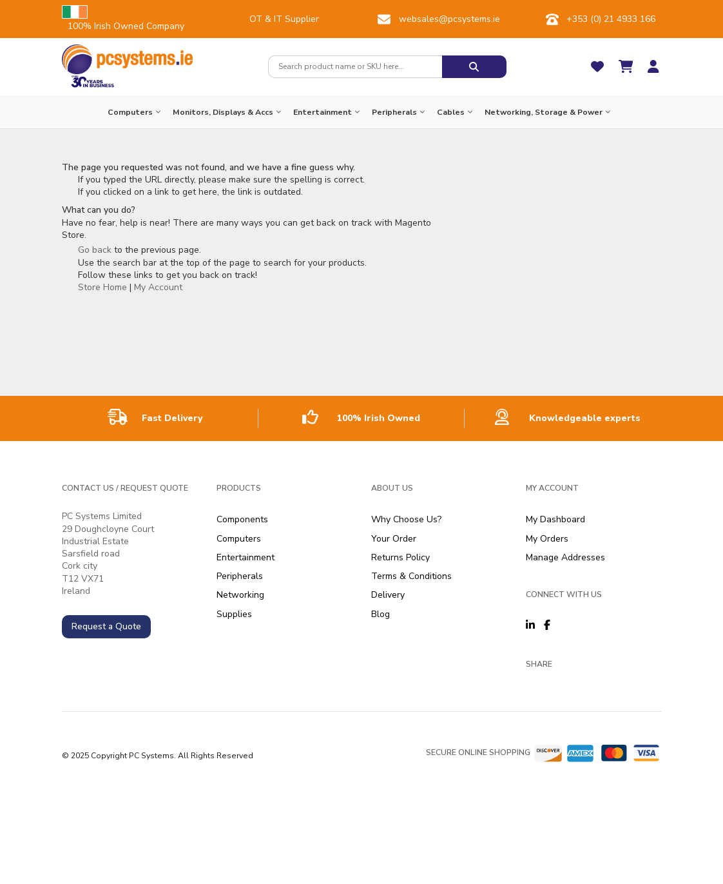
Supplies (234, 614)
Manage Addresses (565, 557)
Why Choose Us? (406, 519)
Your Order (393, 539)
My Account (158, 287)
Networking (240, 595)
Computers (239, 539)
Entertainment (246, 557)
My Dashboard (555, 519)
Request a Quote (106, 626)
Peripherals (240, 576)
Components (242, 519)
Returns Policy (400, 557)
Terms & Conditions (411, 576)
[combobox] (355, 66)
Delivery (388, 595)
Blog (380, 614)
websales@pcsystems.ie (449, 19)
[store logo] (127, 59)
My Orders (547, 539)
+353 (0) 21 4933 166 (610, 19)
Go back (94, 250)
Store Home (102, 287)
